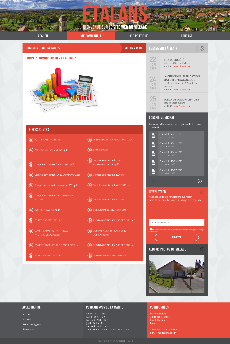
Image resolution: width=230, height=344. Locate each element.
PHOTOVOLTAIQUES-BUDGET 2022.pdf (113, 220)
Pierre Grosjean (117, 340)
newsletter (202, 191)
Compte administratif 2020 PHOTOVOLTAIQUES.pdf (107, 162)
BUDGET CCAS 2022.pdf (47, 209)
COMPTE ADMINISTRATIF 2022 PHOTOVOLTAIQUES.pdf (51, 232)
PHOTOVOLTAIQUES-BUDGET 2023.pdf (113, 245)
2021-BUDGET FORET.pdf (47, 139)
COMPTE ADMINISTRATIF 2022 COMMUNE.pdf (109, 232)
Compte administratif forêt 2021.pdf (111, 185)
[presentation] (173, 211)
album (202, 249)
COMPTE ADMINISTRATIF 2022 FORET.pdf (56, 245)
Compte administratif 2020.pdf (108, 174)
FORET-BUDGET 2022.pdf (47, 220)
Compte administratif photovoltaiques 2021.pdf (54, 197)
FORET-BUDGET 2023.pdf (47, 255)
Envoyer (176, 237)
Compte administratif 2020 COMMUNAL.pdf (57, 174)
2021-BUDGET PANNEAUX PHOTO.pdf (113, 139)
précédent (197, 48)
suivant (202, 48)
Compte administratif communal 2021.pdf (56, 185)
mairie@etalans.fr (167, 332)
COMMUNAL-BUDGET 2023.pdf (109, 255)
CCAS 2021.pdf (100, 149)
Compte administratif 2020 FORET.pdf (54, 164)
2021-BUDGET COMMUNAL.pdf (51, 149)
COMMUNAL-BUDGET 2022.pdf (109, 209)
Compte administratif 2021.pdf (108, 199)
